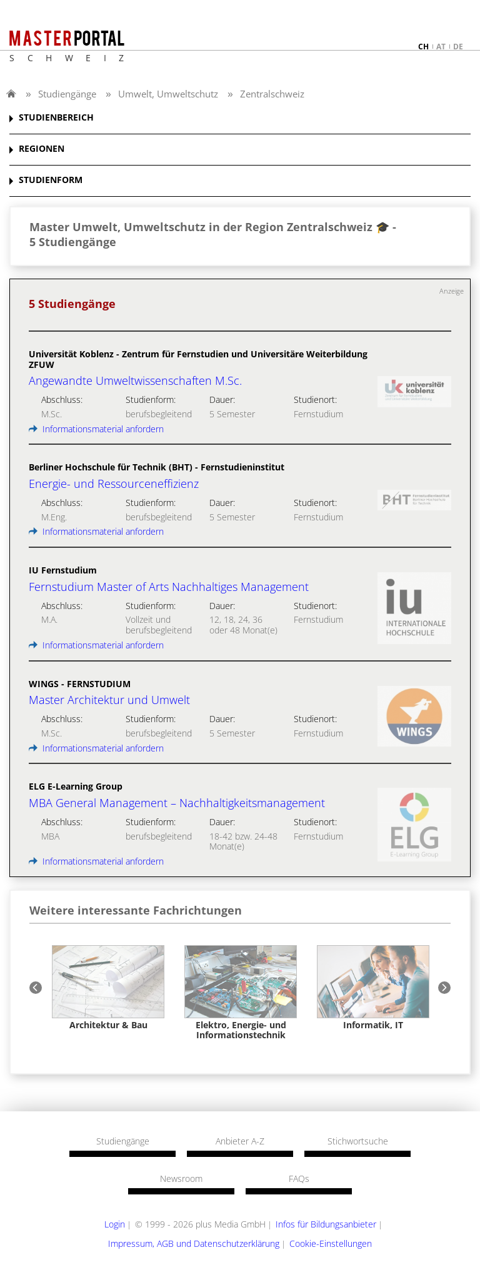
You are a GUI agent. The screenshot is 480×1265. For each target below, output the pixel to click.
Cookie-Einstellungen (330, 1243)
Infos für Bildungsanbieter (326, 1224)
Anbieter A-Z (240, 1141)
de (458, 46)
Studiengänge (67, 93)
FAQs (299, 1178)
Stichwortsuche (358, 1141)
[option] (108, 987)
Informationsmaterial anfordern (96, 429)
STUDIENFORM (50, 180)
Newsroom (181, 1178)
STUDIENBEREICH (56, 117)
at (441, 46)
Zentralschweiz (272, 93)
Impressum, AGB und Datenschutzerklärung (193, 1243)
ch (423, 46)
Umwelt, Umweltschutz (168, 93)
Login (114, 1224)
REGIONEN (41, 149)
